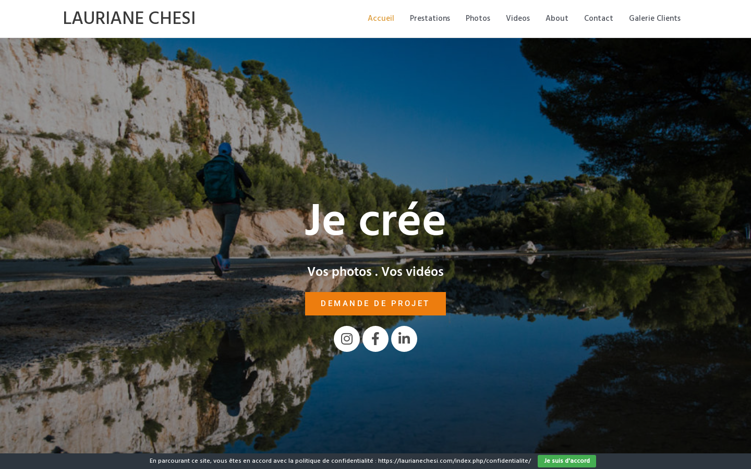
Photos (478, 18)
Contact (598, 18)
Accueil (381, 18)
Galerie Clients (655, 18)
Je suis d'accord (567, 461)
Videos (518, 18)
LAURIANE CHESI (129, 18)
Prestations (430, 18)
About (557, 18)
